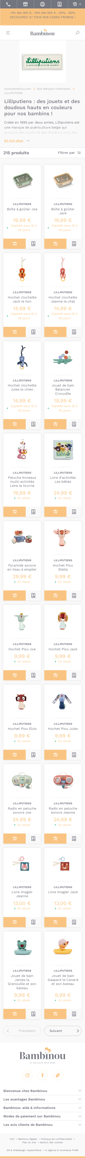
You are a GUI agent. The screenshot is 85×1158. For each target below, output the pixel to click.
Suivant (56, 1031)
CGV (12, 1139)
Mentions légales (27, 1139)
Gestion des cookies (51, 1142)
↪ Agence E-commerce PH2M (61, 1150)
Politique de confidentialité (56, 1139)
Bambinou (42, 32)
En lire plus (13, 141)
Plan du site (29, 1142)
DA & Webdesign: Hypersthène (24, 1150)
